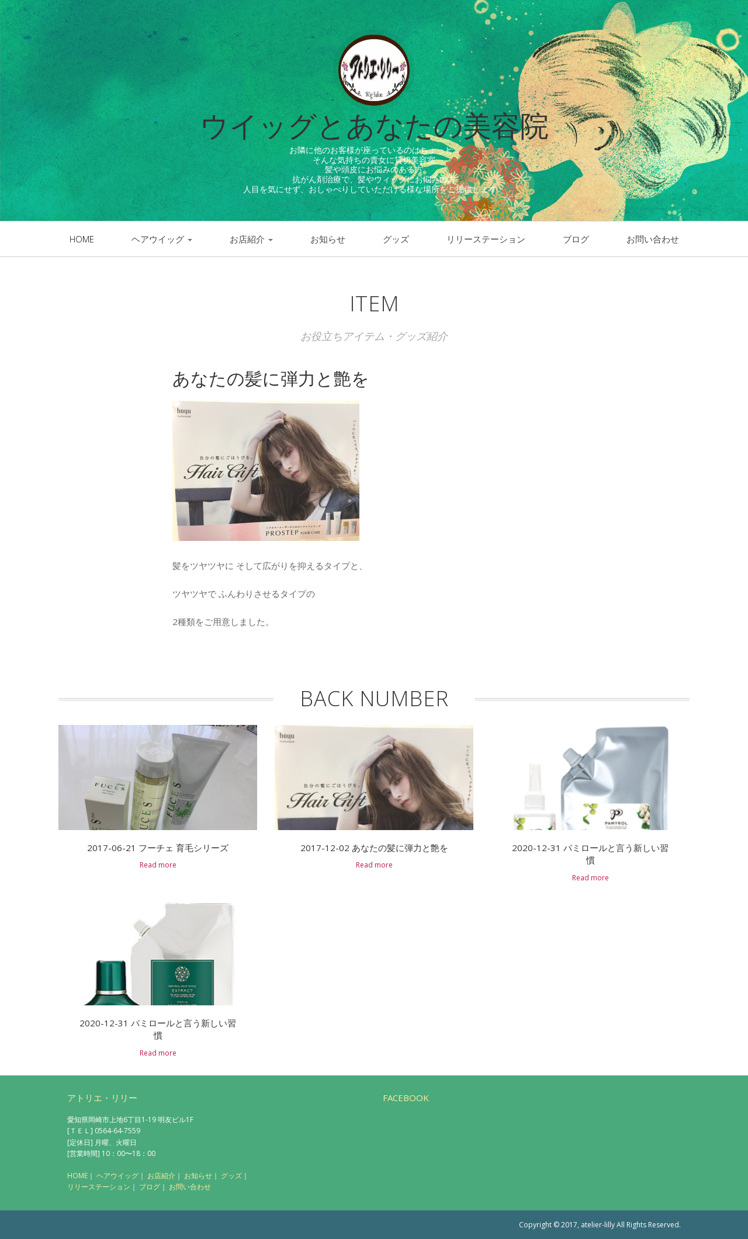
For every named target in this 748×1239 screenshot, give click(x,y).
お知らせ (327, 239)
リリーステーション (485, 239)
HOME (77, 1176)
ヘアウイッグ (161, 239)
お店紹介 (251, 239)
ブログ (576, 239)
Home (82, 239)
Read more (158, 865)
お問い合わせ (652, 239)
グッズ (396, 239)
